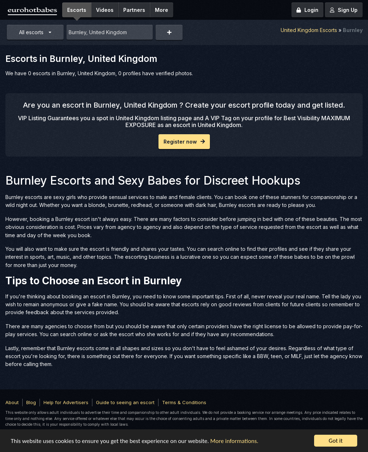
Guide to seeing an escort (125, 402)
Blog (31, 402)
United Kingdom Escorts (309, 30)
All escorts (31, 32)
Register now (184, 142)
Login (307, 10)
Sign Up (344, 10)
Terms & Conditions (184, 402)
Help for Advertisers (65, 402)
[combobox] (109, 32)
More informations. (234, 441)
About (12, 402)
